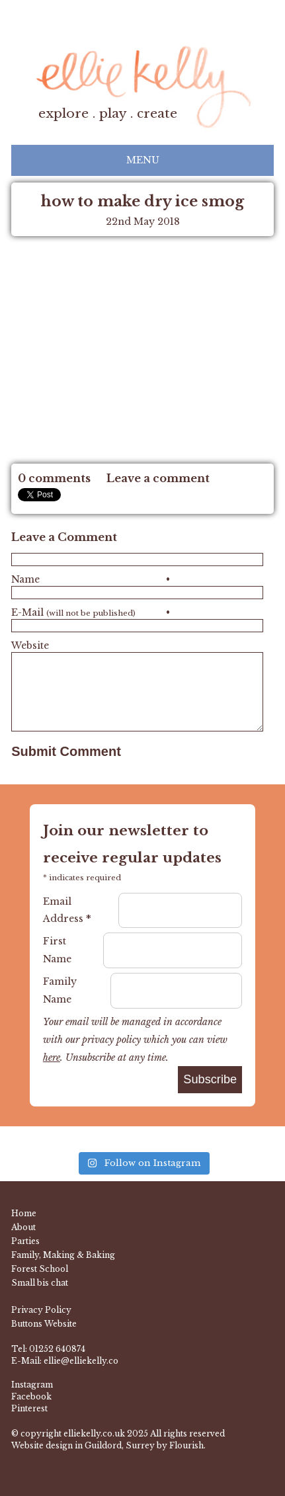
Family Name (60, 990)
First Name (57, 950)
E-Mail (90, 612)
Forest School (39, 1269)
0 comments (54, 478)
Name (90, 579)
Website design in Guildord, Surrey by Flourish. (108, 1445)
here (51, 1057)
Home (23, 1213)
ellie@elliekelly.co (81, 1361)
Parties (25, 1241)
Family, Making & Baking (63, 1255)
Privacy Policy (41, 1310)
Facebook (31, 1396)
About (23, 1227)
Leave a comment (158, 478)
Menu (142, 160)
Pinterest (29, 1408)
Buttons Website (44, 1324)
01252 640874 (57, 1349)
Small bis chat (39, 1283)
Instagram (32, 1385)
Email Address (67, 910)
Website (30, 645)
